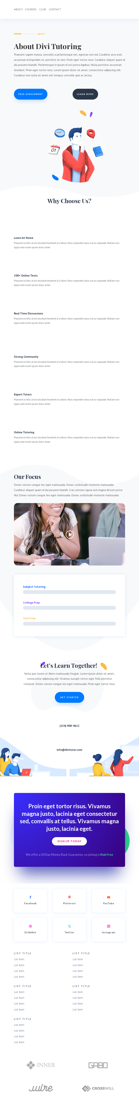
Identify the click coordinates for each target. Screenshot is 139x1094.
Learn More (85, 94)
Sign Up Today (69, 841)
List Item (19, 959)
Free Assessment (30, 94)
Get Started (69, 697)
